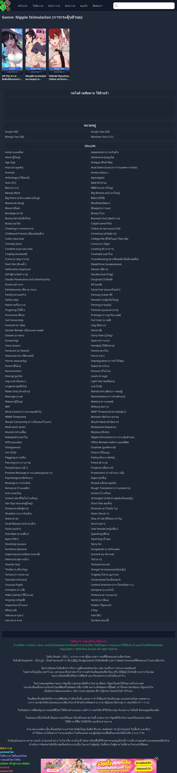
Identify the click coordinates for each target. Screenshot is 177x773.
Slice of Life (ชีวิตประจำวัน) (106, 518)
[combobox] (143, 6)
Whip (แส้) (11, 610)
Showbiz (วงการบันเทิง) (18, 513)
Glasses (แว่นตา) (14, 335)
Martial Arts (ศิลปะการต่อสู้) (107, 391)
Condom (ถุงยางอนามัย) (18, 249)
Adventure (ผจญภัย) (102, 157)
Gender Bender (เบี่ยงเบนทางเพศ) (24, 330)
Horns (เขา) (97, 355)
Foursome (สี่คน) (14, 315)
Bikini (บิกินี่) (98, 198)
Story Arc (96, 544)
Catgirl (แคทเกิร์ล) (101, 223)
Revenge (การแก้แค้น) (17, 483)
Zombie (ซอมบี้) (100, 620)
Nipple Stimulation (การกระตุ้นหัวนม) (112, 437)
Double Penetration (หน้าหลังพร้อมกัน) (27, 279)
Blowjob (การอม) (101, 208)
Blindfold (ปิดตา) (100, 203)
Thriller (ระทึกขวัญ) (16, 569)
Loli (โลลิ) (96, 386)
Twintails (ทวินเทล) (16, 579)
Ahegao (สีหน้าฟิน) (101, 162)
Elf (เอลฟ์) (96, 284)
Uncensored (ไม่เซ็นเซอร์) (105, 579)
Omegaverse (12, 447)
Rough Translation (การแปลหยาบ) (110, 488)
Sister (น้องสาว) (100, 513)
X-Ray (94, 610)
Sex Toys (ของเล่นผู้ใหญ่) (19, 503)
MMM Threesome (15, 417)
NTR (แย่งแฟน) (13, 442)
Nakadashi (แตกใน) (16, 437)
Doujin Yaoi (98, 131)
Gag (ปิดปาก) (98, 325)
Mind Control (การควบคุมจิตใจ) (23, 411)
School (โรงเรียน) (101, 493)
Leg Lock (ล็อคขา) (15, 381)
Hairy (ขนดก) (12, 345)
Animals (10, 172)
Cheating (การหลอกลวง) (19, 228)
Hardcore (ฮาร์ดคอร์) (17, 350)
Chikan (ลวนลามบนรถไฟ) (105, 228)
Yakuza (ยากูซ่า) (14, 615)
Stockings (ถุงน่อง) (15, 544)
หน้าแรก (22, 5)
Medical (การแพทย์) (102, 401)
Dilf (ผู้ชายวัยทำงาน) (16, 274)
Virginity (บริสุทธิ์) (15, 600)
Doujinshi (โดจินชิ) (101, 279)
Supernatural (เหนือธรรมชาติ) (22, 554)
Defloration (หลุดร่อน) (18, 269)
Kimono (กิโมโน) (100, 371)
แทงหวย (4, 767)
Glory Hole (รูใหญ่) (101, 335)
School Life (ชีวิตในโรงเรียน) (21, 498)
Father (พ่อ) (11, 300)
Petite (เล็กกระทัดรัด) (103, 457)
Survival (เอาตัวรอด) (102, 554)
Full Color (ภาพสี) (101, 320)
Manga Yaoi (12, 137)
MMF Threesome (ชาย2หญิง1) (108, 411)
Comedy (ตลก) (13, 244)
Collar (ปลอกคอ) (14, 238)
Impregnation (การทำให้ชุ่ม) (107, 361)
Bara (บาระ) (12, 188)
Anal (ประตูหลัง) (14, 167)
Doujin (9, 131)
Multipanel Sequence (103, 427)
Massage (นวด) (14, 396)
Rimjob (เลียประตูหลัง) (103, 483)
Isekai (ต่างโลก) (100, 366)
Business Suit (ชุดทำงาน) (105, 218)
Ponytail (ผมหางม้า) (16, 467)
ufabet (25, 763)
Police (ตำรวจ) (99, 462)
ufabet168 (6, 771)
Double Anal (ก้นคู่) (102, 274)
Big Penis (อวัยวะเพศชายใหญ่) (22, 198)
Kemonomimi (13, 371)
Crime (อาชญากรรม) (17, 259)
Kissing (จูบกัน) (13, 376)
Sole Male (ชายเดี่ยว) (17, 534)
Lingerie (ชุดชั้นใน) (16, 386)
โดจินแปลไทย (19, 756)
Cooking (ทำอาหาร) (102, 249)
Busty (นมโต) (12, 223)
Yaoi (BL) (96, 615)
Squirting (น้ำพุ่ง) (100, 539)
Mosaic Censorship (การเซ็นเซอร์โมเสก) (28, 422)
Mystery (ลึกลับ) (100, 432)
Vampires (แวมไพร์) (102, 590)
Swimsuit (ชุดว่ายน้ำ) (17, 559)
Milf (7, 406)
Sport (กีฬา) (11, 539)
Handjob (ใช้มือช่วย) (102, 345)
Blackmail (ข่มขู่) (14, 203)
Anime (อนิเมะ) (99, 172)
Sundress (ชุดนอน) (16, 549)
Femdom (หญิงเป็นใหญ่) (105, 300)
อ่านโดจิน (18, 645)
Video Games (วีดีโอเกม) (19, 595)
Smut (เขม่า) (98, 523)
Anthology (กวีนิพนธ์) (17, 177)
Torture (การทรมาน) (17, 574)
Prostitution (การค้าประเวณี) (107, 473)
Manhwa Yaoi (99, 137)
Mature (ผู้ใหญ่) (14, 401)
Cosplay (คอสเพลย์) (16, 254)
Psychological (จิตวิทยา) (18, 478)
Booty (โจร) (97, 213)
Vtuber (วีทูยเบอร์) (101, 605)
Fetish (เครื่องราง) (15, 305)
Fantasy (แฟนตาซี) (101, 294)
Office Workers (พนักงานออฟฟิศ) (110, 442)
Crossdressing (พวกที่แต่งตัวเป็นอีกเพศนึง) (115, 259)
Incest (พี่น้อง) (13, 366)
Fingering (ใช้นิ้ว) (15, 310)
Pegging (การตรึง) (15, 457)
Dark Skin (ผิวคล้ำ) (15, 264)
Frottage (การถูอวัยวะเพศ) (106, 315)
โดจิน (17, 759)
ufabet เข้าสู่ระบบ (10, 763)
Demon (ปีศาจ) (99, 269)
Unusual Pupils (14, 584)
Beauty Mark (12, 193)
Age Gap (10, 162)
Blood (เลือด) (12, 208)
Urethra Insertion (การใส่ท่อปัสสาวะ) (112, 584)
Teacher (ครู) (12, 564)
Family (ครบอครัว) (15, 294)
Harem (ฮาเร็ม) (99, 350)
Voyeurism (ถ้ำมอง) (16, 605)
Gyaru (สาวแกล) (100, 340)
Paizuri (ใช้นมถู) (100, 452)
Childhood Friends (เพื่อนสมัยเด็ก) (24, 233)
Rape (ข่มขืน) (98, 478)
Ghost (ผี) (96, 330)
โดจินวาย (38, 5)
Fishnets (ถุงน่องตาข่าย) (104, 310)
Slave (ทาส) (11, 518)
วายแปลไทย (88, 641)
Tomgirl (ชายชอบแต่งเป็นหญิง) (108, 569)
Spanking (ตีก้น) (100, 534)
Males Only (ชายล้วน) (17, 391)
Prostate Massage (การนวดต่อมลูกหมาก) (28, 473)
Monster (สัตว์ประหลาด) (105, 417)
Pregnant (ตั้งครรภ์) (102, 467)
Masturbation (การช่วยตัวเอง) (108, 396)
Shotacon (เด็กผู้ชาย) (16, 508)
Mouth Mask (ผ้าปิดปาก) (105, 422)
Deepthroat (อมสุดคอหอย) (106, 264)
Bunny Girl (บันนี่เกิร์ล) (17, 218)
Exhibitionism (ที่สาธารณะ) (20, 289)
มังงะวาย (70, 5)
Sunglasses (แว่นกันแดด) (105, 549)
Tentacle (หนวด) (100, 564)
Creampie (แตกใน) (101, 254)
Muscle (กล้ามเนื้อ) (15, 432)
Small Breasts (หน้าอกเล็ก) (20, 523)
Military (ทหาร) (100, 406)
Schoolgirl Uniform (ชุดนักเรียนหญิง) (112, 498)
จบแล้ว (84, 5)
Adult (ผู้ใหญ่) (12, 157)
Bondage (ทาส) (14, 213)
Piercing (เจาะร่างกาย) (18, 462)
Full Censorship (14, 320)
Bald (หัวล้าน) (98, 182)
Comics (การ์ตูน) (100, 244)
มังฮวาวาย (54, 5)
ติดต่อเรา (98, 5)
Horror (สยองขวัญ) (16, 361)
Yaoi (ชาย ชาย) (13, 620)
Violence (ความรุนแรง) (104, 595)
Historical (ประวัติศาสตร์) (19, 355)
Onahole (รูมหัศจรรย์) (103, 447)
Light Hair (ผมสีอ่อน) (103, 381)
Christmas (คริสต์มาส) (103, 233)
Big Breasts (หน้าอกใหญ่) (105, 193)
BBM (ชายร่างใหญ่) (102, 188)
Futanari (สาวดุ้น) (15, 325)
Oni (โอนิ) (10, 452)
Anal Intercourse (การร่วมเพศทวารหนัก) (114, 167)
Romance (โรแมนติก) (17, 488)
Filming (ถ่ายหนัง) (101, 305)
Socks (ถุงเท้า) (13, 528)
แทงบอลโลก (7, 752)
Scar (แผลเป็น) (13, 493)
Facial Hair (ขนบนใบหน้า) (105, 289)
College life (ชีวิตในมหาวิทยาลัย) (109, 238)
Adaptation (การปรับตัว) (105, 152)
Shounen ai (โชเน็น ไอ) (104, 508)
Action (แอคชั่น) (14, 152)
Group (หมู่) (11, 340)
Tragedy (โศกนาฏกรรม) (105, 574)
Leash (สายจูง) (99, 376)
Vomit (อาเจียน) (100, 600)
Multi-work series (15, 427)
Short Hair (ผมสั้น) (101, 503)
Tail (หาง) (96, 559)
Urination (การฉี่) (15, 590)
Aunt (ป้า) (10, 182)
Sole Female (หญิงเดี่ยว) (104, 528)
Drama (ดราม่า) (14, 284)
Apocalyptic (98, 177)
